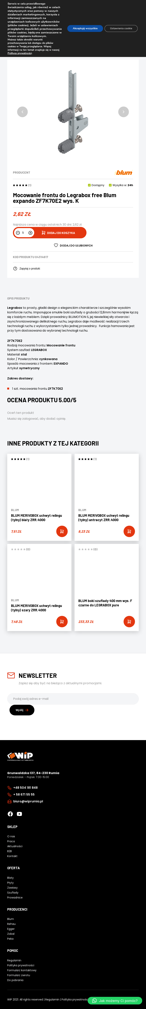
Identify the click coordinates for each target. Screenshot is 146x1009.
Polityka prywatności (75, 999)
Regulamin (52, 999)
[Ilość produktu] (24, 232)
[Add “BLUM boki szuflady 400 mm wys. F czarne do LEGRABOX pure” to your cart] (129, 621)
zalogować (30, 418)
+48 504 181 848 (25, 787)
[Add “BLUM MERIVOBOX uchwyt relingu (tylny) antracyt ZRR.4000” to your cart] (129, 531)
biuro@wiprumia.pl (28, 801)
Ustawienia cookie (120, 30)
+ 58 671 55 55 (24, 794)
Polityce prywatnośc (19, 57)
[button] (22, 112)
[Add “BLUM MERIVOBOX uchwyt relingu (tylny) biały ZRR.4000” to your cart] (62, 531)
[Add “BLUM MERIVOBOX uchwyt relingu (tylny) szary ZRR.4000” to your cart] (62, 621)
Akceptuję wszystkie (83, 30)
